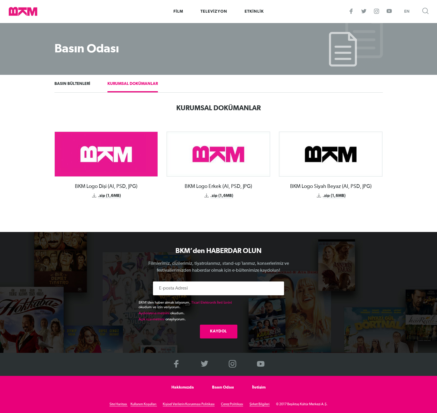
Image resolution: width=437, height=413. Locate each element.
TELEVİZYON (213, 11)
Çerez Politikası (232, 404)
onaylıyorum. (162, 319)
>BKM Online (23, 11)
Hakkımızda (182, 387)
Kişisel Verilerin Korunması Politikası (189, 404)
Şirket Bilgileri (259, 404)
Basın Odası (223, 387)
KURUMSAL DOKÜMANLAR (132, 84)
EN (407, 11)
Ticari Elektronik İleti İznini (211, 302)
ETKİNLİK (254, 11)
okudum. (162, 313)
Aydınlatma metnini (154, 313)
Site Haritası (118, 404)
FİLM (178, 11)
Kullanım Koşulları (143, 404)
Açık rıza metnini (151, 319)
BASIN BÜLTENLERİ (72, 84)
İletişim (259, 387)
